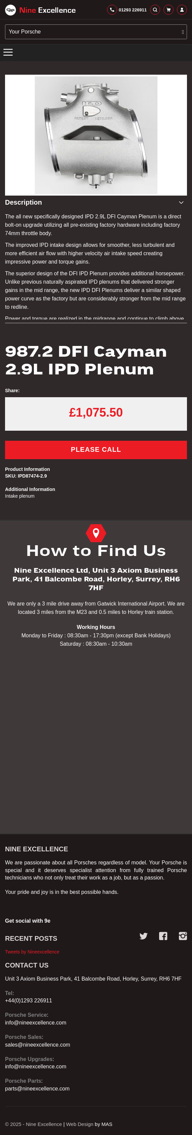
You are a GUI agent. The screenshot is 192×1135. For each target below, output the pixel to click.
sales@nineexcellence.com (37, 1045)
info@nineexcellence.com (35, 1022)
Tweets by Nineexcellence (32, 951)
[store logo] (40, 10)
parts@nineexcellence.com (37, 1088)
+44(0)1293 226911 (28, 1000)
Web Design (79, 1124)
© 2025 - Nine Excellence (33, 1124)
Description (23, 202)
